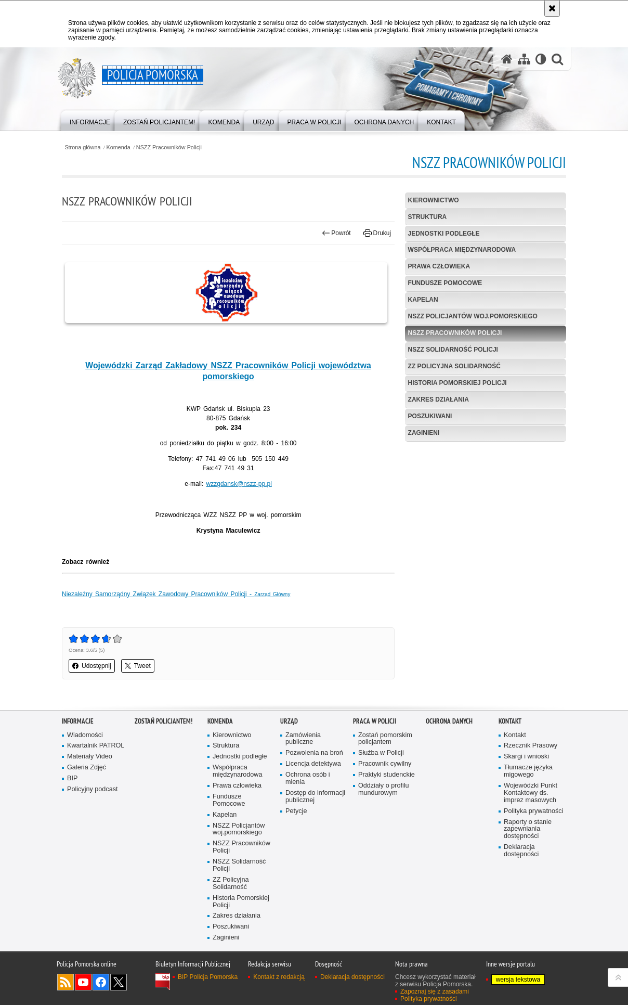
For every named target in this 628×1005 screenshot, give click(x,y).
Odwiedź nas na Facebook (101, 982)
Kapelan (423, 299)
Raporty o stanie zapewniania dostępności (528, 829)
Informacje (78, 721)
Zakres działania (438, 399)
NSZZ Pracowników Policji (169, 147)
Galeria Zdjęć (86, 767)
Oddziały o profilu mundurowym (383, 789)
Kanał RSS (65, 982)
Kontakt (510, 721)
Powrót (336, 233)
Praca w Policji (374, 721)
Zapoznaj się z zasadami (434, 991)
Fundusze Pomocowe (445, 283)
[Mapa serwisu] (524, 59)
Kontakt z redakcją (279, 977)
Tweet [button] (138, 665)
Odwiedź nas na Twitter (118, 982)
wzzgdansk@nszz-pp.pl (239, 483)
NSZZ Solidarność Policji (453, 349)
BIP (72, 778)
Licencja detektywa (313, 764)
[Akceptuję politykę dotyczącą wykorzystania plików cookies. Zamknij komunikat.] (552, 8)
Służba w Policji (381, 753)
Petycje (296, 811)
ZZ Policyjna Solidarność (454, 366)
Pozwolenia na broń (314, 753)
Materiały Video (89, 756)
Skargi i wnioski (526, 756)
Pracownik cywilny (384, 764)
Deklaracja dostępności (521, 851)
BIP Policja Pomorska (208, 977)
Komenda (118, 147)
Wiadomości (85, 735)
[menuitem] (90, 120)
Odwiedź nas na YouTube (83, 982)
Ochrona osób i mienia (307, 778)
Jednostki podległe (444, 233)
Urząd (289, 721)
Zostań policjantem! (163, 721)
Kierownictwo (433, 200)
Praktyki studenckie (386, 774)
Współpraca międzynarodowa (462, 249)
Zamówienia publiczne (303, 739)
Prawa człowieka (439, 266)
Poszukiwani (430, 416)
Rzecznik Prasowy (530, 745)
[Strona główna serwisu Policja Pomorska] (507, 59)
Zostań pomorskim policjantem (385, 739)
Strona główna (82, 147)
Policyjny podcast (92, 789)
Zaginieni (424, 432)
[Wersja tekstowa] (540, 59)
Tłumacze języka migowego (528, 771)
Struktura (427, 217)
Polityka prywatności (533, 811)
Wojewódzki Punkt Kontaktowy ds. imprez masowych (530, 793)
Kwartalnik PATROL (95, 745)
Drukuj (377, 233)
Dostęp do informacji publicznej (315, 797)
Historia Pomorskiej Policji (457, 382)
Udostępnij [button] (91, 665)
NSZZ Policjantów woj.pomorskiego (473, 316)
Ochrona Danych (449, 721)
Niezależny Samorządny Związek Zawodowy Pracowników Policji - (176, 594)
